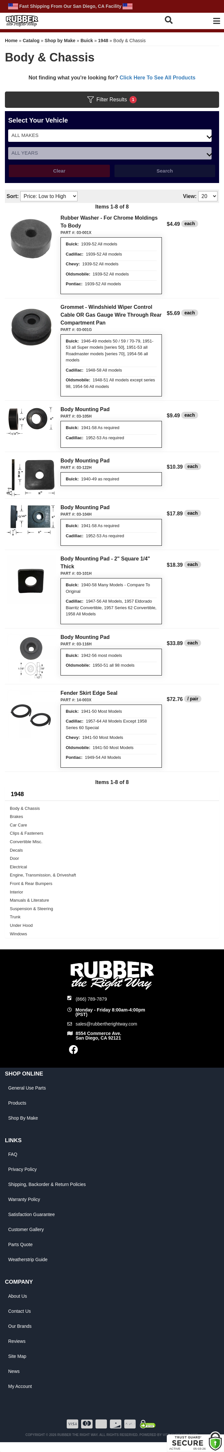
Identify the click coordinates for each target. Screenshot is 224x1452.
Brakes (16, 816)
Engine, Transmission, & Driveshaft (43, 875)
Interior (16, 892)
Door (14, 858)
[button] (176, 20)
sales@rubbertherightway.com (106, 1024)
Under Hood (21, 925)
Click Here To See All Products (158, 77)
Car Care (18, 825)
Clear (59, 171)
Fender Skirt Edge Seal (88, 693)
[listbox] (110, 135)
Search (165, 171)
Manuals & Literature (29, 900)
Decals (16, 850)
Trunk (15, 916)
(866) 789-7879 (91, 999)
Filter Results (112, 99)
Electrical (18, 866)
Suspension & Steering (31, 908)
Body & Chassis (25, 808)
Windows (18, 933)
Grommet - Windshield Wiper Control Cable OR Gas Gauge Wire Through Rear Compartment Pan (111, 314)
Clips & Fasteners (26, 833)
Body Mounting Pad (85, 409)
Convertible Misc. (26, 841)
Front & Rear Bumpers (31, 883)
